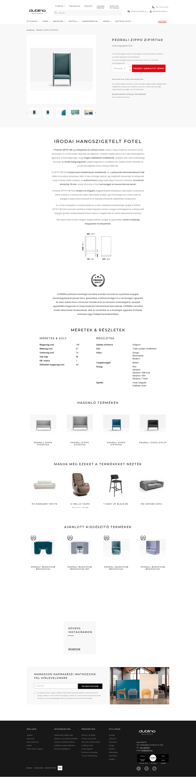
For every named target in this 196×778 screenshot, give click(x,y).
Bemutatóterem (33, 743)
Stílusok (33, 21)
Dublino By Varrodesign (114, 7)
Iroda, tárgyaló (87, 750)
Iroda (107, 21)
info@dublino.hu (147, 752)
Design (111, 747)
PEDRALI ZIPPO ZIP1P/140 (47, 30)
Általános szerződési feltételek (66, 740)
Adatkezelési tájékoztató (63, 736)
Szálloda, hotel (87, 747)
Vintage (112, 736)
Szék (46, 21)
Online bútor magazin (35, 750)
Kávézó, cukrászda (89, 740)
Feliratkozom (90, 687)
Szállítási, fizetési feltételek (64, 747)
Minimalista (113, 754)
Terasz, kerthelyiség (89, 757)
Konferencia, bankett (90, 754)
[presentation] (27, 112)
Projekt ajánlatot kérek (148, 68)
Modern (112, 750)
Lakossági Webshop (101, 7)
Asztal (74, 21)
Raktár (29, 747)
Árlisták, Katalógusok (62, 750)
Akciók (163, 21)
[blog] (154, 769)
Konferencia (91, 21)
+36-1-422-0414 (145, 749)
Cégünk (29, 736)
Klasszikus (113, 743)
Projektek (60, 6)
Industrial (112, 740)
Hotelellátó (123, 21)
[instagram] (146, 769)
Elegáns (112, 760)
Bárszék (59, 21)
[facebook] (138, 769)
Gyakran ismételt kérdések (64, 743)
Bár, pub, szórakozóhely (91, 743)
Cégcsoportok (74, 6)
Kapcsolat (88, 6)
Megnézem (74, 651)
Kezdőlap (30, 30)
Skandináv (113, 757)
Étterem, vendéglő (88, 736)
